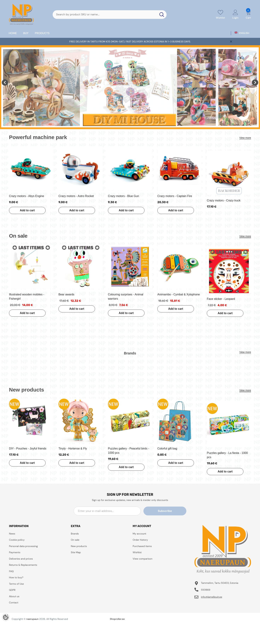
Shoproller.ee (117, 619)
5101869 (205, 589)
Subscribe (170, 511)
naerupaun (32, 619)
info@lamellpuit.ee (211, 596)
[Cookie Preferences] (6, 617)
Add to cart (26, 210)
